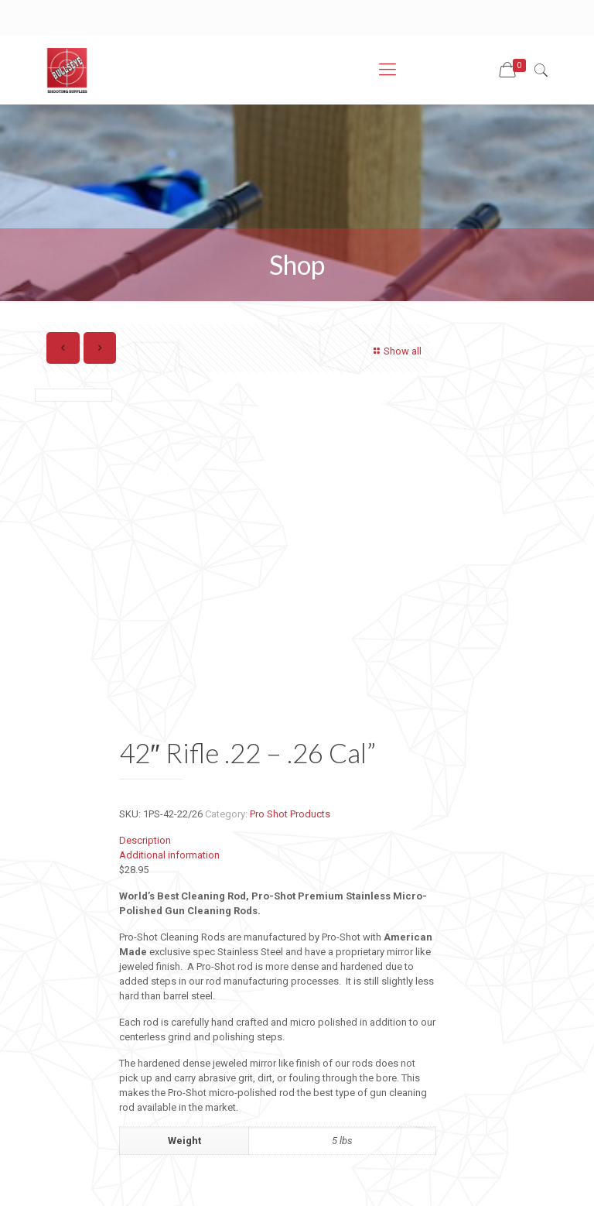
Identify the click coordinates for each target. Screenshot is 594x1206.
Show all (396, 351)
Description (145, 840)
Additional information (169, 855)
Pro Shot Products (290, 814)
